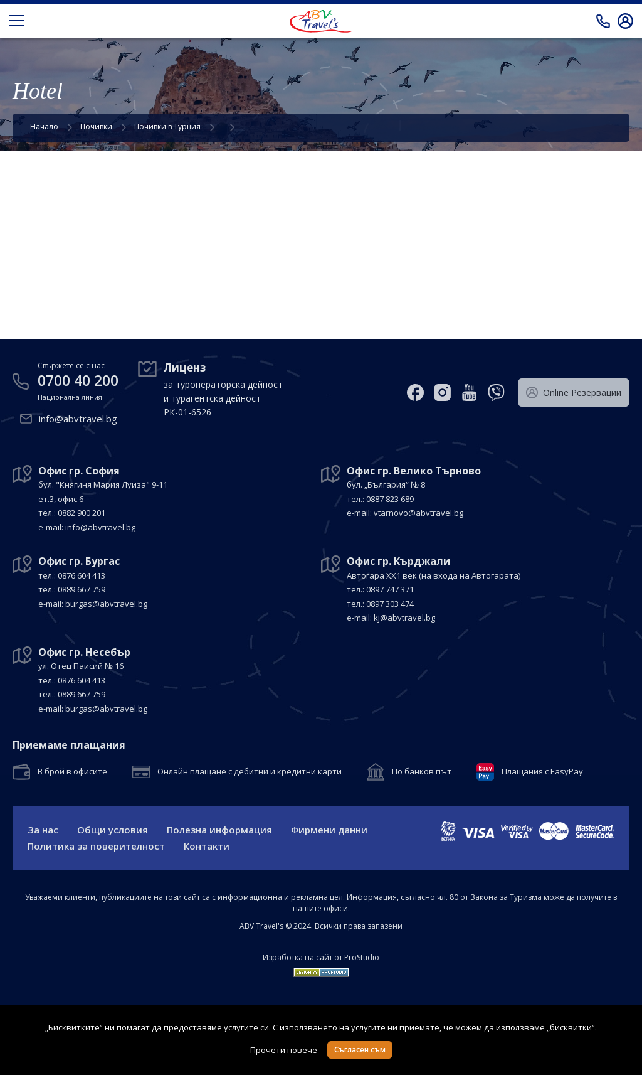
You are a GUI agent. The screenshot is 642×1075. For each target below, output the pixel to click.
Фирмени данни (329, 829)
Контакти (206, 846)
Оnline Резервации (573, 393)
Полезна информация (219, 829)
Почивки (96, 126)
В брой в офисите (72, 772)
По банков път (421, 772)
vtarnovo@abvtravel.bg (418, 512)
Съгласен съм (360, 1049)
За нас (43, 829)
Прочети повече (283, 1050)
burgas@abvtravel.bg (106, 603)
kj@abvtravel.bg (404, 617)
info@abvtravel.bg (78, 418)
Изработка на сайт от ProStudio (321, 957)
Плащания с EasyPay (542, 772)
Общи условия (112, 829)
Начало (44, 126)
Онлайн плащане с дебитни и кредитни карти (249, 772)
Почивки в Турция (167, 126)
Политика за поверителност (96, 846)
